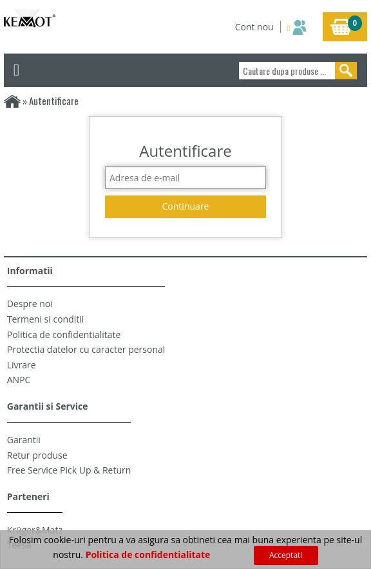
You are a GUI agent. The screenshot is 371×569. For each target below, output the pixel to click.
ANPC (19, 380)
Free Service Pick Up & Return (69, 470)
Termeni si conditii (45, 319)
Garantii (24, 440)
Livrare (21, 365)
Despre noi (30, 303)
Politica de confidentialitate (64, 334)
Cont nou (254, 27)
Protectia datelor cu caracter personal (86, 349)
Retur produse (37, 455)
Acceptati (285, 555)
